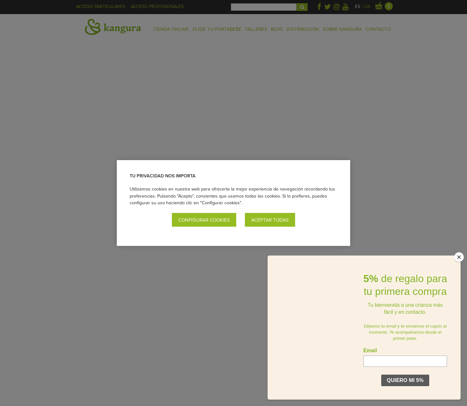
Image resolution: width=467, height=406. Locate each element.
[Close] (459, 257)
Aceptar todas (270, 219)
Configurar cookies (204, 219)
